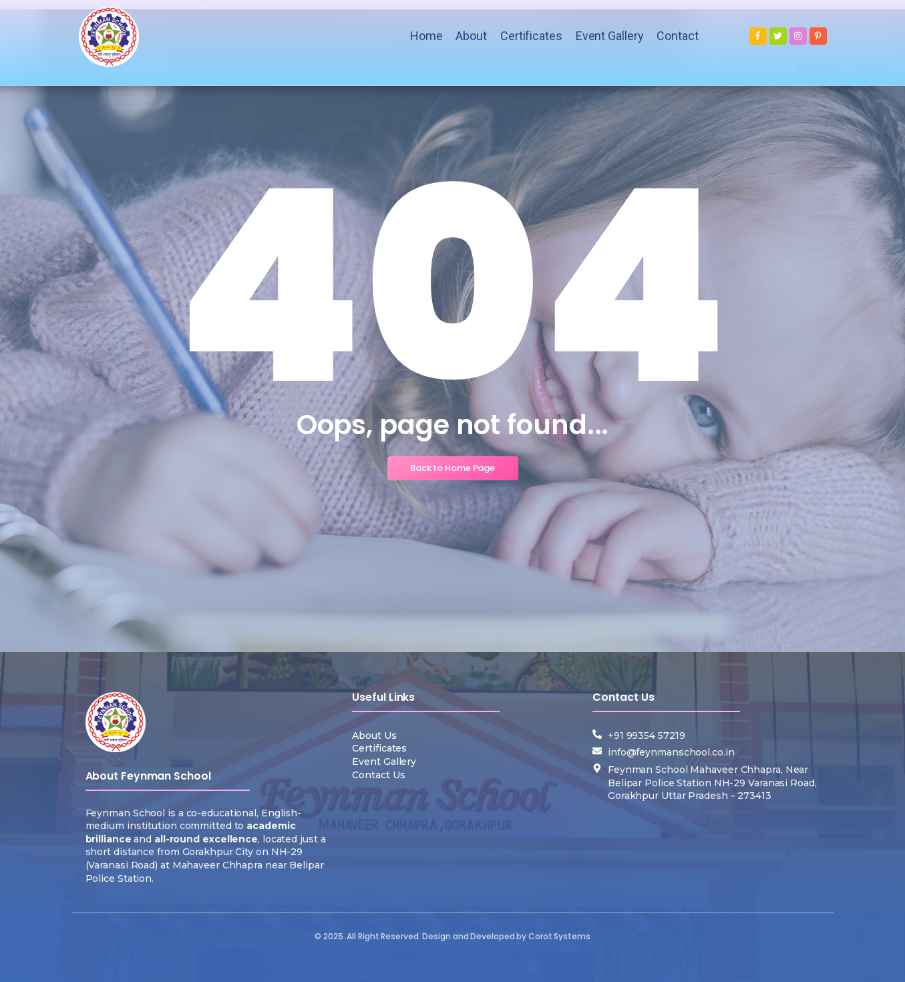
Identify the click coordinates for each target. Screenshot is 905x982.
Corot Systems (559, 936)
